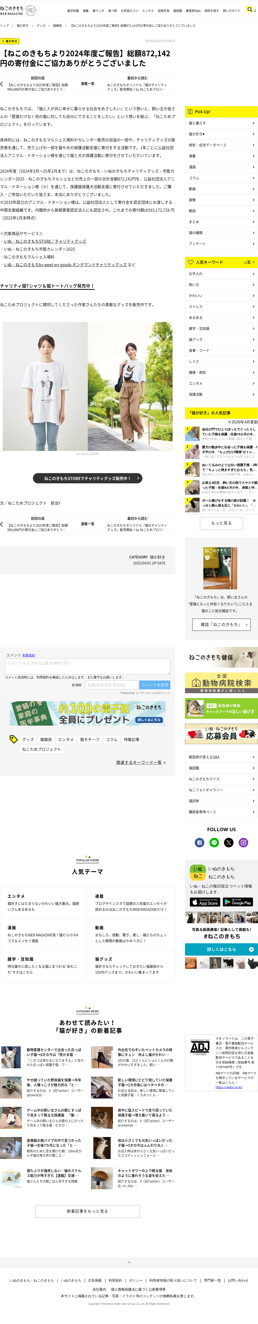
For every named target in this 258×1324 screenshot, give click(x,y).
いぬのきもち (71, 1280)
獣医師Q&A (193, 10)
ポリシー (136, 1280)
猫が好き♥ (196, 133)
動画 (192, 188)
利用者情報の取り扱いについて (173, 1280)
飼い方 (194, 284)
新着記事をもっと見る (87, 1211)
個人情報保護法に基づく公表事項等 (138, 1289)
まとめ (194, 221)
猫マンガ (98, 10)
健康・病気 (197, 372)
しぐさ (194, 361)
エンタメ (148, 10)
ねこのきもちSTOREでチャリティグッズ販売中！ (87, 478)
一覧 (247, 261)
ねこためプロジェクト (41, 749)
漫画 (192, 166)
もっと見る (221, 523)
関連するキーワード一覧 (139, 762)
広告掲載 (95, 1280)
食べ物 (112, 10)
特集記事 (131, 739)
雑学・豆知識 (199, 328)
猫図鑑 (177, 10)
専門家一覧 (212, 1280)
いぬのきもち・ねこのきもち (32, 1280)
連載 (86, 10)
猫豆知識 (73, 10)
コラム (112, 739)
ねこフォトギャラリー (206, 789)
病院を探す (211, 10)
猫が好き (22, 25)
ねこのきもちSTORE (87, 453)
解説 (192, 210)
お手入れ (196, 273)
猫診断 (194, 800)
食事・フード (199, 350)
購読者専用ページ (202, 811)
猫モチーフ (90, 739)
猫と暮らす (197, 122)
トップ (4, 25)
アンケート (197, 243)
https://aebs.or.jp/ (229, 1087)
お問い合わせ (238, 1280)
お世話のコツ (129, 10)
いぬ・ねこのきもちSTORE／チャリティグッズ (45, 241)
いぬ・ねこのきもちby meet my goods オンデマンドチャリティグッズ (65, 264)
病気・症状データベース (207, 144)
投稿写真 (163, 10)
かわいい (196, 295)
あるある (196, 317)
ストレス (196, 306)
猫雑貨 (57, 25)
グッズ (41, 25)
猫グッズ (196, 339)
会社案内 (99, 1289)
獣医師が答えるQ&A (204, 756)
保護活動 (196, 394)
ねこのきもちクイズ (204, 778)
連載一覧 (87, 83)
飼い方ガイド (231, 10)
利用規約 (115, 1280)
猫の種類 (196, 232)
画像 (192, 199)
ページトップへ (129, 1262)
